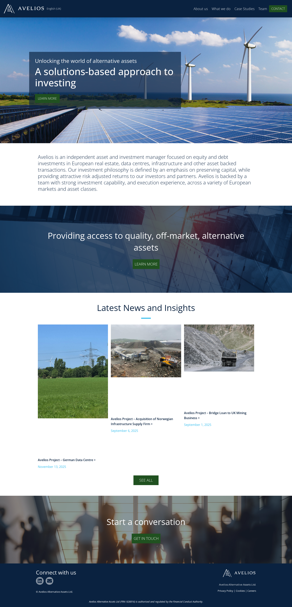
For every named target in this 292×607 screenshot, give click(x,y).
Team (262, 8)
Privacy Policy (225, 590)
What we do (221, 8)
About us (201, 8)
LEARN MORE (47, 98)
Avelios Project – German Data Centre (66, 460)
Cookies (240, 590)
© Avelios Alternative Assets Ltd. (54, 591)
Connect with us (56, 572)
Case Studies (244, 8)
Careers (251, 590)
